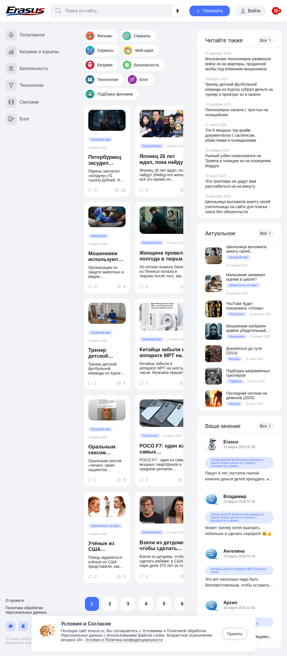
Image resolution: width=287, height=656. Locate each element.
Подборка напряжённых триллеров (248, 373)
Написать (209, 10)
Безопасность (140, 65)
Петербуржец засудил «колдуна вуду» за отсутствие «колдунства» (105, 160)
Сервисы (99, 50)
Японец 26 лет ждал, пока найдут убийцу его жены (163, 159)
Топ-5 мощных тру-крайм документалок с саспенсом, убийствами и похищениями (230, 135)
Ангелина (233, 551)
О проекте (15, 600)
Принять (234, 634)
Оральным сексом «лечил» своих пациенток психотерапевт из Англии (106, 450)
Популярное (25, 35)
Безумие (99, 65)
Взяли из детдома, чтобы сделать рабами (163, 546)
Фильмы (98, 35)
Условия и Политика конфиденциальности (124, 640)
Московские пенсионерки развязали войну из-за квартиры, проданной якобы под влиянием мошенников (238, 64)
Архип (230, 602)
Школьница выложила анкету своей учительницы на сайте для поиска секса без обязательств (237, 206)
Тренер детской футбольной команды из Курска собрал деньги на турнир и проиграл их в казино (106, 353)
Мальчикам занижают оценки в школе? (246, 277)
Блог (138, 79)
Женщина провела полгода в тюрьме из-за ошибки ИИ (163, 256)
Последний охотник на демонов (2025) (246, 395)
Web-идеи (138, 50)
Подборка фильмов (109, 94)
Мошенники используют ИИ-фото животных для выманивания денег (106, 256)
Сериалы (136, 35)
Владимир (234, 496)
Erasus (230, 441)
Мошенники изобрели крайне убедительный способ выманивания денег (246, 328)
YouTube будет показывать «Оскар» (245, 305)
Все (265, 40)
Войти (250, 10)
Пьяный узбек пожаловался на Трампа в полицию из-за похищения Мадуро (238, 160)
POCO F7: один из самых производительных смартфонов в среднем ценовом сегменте (164, 449)
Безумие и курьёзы (32, 51)
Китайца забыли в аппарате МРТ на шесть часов (162, 353)
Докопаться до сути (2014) (244, 350)
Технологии (101, 79)
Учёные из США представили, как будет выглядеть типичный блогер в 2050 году (105, 546)
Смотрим (22, 102)
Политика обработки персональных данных (26, 610)
